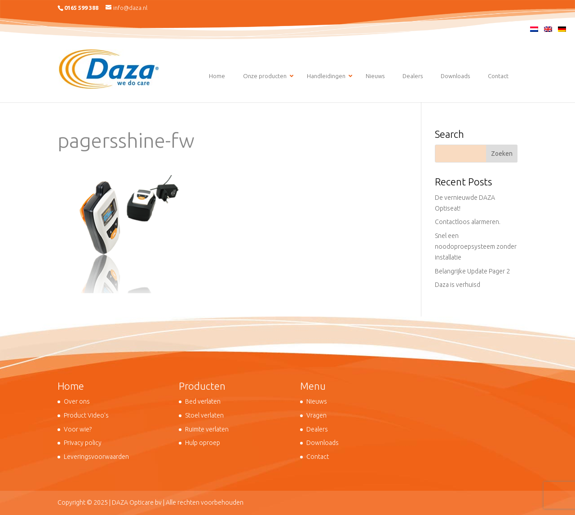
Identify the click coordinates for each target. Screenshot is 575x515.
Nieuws (316, 401)
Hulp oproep (202, 442)
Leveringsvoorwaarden (96, 456)
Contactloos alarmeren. (467, 221)
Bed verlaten (203, 401)
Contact (317, 456)
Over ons (77, 401)
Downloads (322, 442)
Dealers (317, 429)
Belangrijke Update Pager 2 (472, 271)
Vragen (316, 415)
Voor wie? (78, 429)
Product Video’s (86, 415)
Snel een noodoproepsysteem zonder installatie (476, 246)
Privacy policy (83, 442)
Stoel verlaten (204, 415)
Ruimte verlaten (207, 429)
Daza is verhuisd (457, 284)
